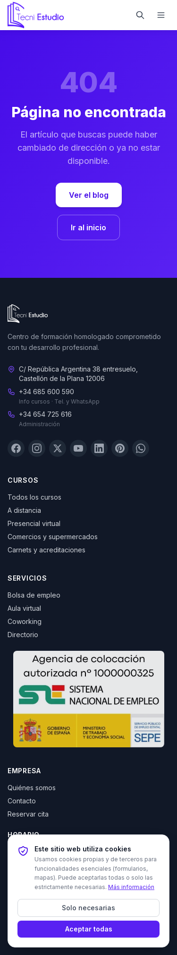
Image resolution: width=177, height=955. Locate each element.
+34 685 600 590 (46, 392)
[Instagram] (36, 448)
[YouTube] (78, 448)
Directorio (23, 635)
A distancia (24, 510)
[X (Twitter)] (57, 448)
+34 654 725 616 (45, 414)
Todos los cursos (34, 497)
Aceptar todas (88, 929)
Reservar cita (28, 814)
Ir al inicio (88, 227)
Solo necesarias (88, 908)
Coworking (25, 621)
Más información (131, 886)
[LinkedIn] (99, 448)
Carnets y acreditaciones (46, 550)
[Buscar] (140, 15)
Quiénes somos (32, 788)
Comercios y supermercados (53, 537)
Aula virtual (24, 608)
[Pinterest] (119, 448)
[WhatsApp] (140, 448)
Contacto (22, 801)
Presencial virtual (34, 523)
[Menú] (160, 15)
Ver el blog (89, 195)
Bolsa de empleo (34, 595)
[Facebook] (16, 448)
